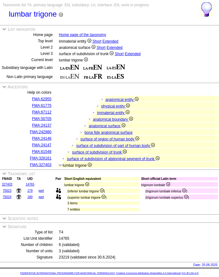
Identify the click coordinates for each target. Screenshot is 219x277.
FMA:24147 (41, 145)
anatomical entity (122, 99)
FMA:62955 (41, 99)
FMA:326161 (41, 158)
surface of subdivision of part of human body (115, 146)
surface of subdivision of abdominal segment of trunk (113, 159)
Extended (110, 41)
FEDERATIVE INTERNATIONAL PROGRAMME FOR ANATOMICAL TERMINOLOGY (67, 273)
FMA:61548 (41, 151)
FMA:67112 (41, 112)
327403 (7, 184)
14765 (30, 184)
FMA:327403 (41, 165)
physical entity (115, 106)
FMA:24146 (41, 138)
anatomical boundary (113, 119)
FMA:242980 (41, 132)
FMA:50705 (41, 119)
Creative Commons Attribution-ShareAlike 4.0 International (148, 273)
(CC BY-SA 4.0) (190, 273)
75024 (7, 197)
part (41, 190)
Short (96, 41)
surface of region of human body (109, 139)
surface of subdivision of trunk (99, 152)
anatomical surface (107, 126)
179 (30, 190)
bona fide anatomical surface (108, 132)
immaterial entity (113, 113)
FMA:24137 (41, 125)
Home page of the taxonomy (82, 35)
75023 (7, 190)
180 (30, 197)
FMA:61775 (41, 105)
